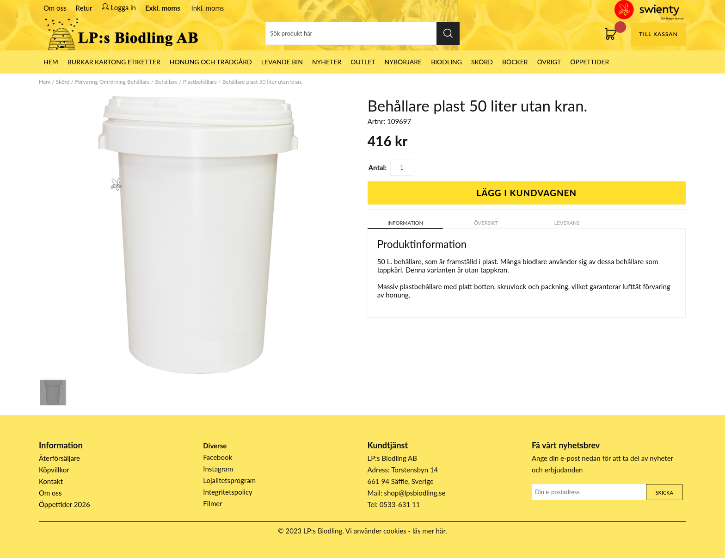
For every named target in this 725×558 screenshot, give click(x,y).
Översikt (486, 223)
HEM (50, 62)
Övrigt (549, 62)
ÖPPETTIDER (589, 62)
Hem (44, 81)
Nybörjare (403, 62)
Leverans (567, 223)
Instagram (218, 469)
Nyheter (326, 62)
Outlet (362, 62)
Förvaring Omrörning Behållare (112, 81)
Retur (84, 8)
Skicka (664, 493)
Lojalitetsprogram (229, 480)
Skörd (482, 62)
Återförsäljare (59, 458)
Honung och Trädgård (211, 62)
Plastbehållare (200, 81)
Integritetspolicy (227, 492)
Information (405, 223)
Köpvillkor (54, 469)
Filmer (212, 503)
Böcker (515, 62)
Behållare (166, 81)
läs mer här (428, 531)
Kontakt (51, 481)
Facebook (217, 457)
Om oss (55, 8)
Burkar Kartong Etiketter (114, 62)
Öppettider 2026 (64, 504)
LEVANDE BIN (282, 62)
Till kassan (658, 34)
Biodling (446, 62)
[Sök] (362, 33)
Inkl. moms (207, 8)
